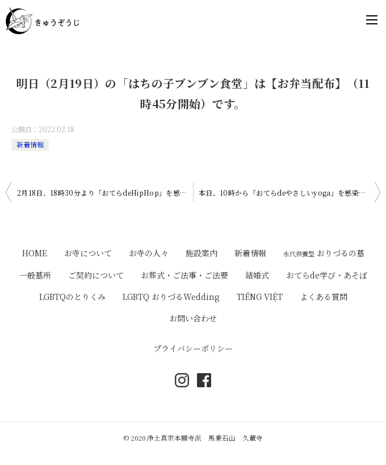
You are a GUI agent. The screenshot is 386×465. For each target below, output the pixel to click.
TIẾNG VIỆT (260, 296)
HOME (34, 253)
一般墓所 (35, 275)
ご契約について (96, 275)
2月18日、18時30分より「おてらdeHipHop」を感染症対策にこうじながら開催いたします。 (105, 192)
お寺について (88, 253)
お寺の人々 (149, 253)
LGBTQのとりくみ (72, 296)
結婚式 (257, 275)
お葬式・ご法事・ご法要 (184, 275)
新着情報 (30, 144)
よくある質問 (323, 296)
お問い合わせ (193, 318)
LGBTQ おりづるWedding (171, 296)
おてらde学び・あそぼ (326, 275)
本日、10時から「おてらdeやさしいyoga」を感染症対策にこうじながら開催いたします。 (289, 192)
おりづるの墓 (323, 253)
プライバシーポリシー (193, 348)
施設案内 (201, 253)
